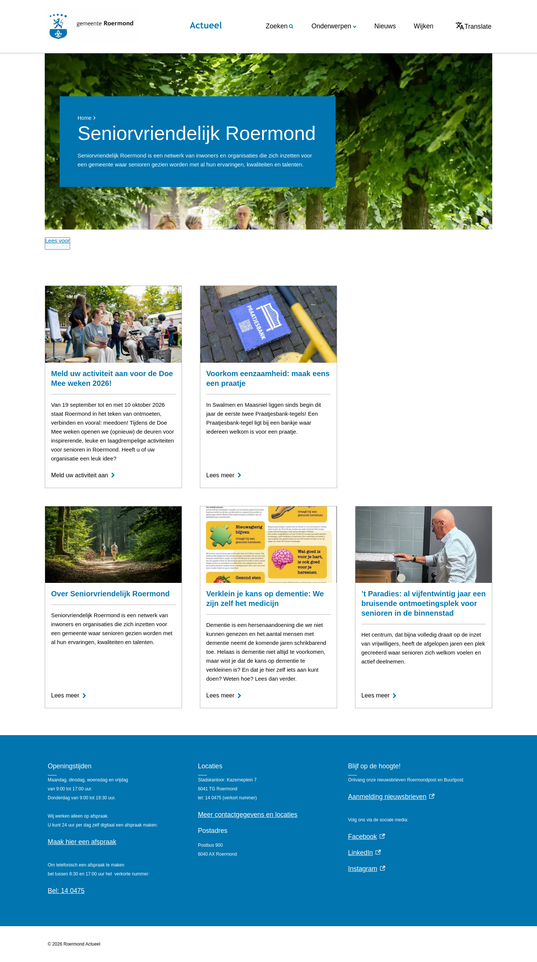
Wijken (424, 26)
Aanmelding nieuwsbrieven (391, 796)
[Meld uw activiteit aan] (83, 475)
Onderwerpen (334, 26)
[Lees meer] (224, 475)
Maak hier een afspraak (82, 842)
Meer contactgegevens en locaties (248, 814)
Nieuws (385, 26)
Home (84, 118)
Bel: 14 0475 (66, 890)
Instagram (366, 868)
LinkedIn (364, 852)
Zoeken (280, 26)
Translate (473, 26)
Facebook (366, 836)
